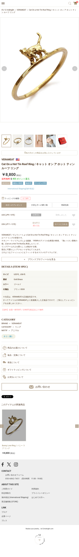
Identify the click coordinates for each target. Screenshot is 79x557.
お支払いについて (13, 377)
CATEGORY (6, 327)
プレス (4, 521)
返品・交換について (14, 355)
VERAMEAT (21, 10)
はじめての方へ (38, 497)
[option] (39, 75)
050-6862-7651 (12, 479)
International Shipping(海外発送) (21, 189)
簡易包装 (65, 205)
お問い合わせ (39, 387)
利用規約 (35, 489)
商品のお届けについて (15, 348)
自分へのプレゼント (14, 205)
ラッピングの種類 (12, 198)
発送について (11, 362)
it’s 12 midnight (8, 10)
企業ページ (6, 516)
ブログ (4, 512)
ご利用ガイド (7, 489)
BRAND (5, 323)
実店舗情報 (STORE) (10, 502)
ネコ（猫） (8, 336)
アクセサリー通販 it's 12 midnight (39, 3)
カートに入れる (61, 224)
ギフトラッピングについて (17, 370)
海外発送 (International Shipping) (15, 497)
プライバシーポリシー (41, 493)
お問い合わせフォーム (14, 475)
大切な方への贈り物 (39, 205)
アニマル (15, 330)
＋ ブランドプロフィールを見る (39, 259)
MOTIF (5, 330)
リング (18, 327)
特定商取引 (6, 493)
